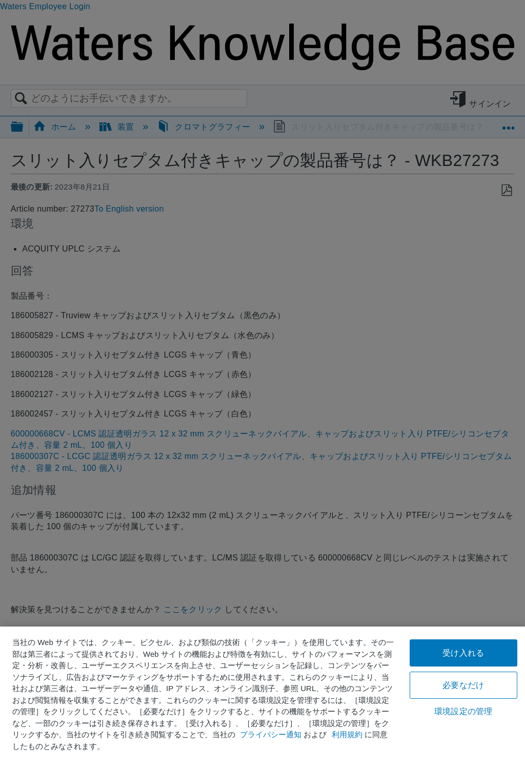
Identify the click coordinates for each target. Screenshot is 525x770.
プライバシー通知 (270, 734)
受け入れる (463, 653)
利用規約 (347, 734)
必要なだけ (463, 685)
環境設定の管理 (463, 711)
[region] (262, 698)
